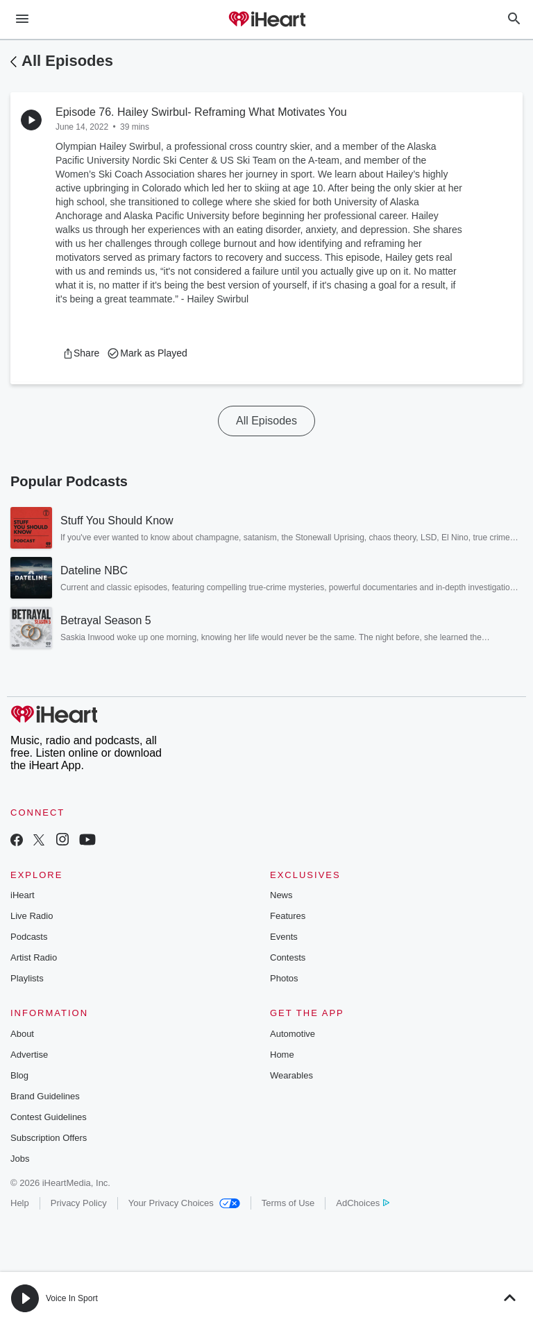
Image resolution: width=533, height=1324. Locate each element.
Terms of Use (288, 1203)
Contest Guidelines (48, 1117)
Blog (19, 1075)
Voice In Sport (72, 1298)
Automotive (292, 1034)
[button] (81, 353)
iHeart (22, 895)
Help (19, 1203)
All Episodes (67, 60)
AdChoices (362, 1203)
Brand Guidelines (45, 1096)
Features (287, 916)
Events (284, 936)
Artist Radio (33, 957)
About (22, 1034)
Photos (284, 978)
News (281, 895)
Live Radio (31, 916)
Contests (287, 957)
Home (282, 1054)
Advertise (29, 1054)
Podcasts (28, 936)
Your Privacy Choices (184, 1203)
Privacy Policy (79, 1203)
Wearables (291, 1075)
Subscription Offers (48, 1138)
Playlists (27, 978)
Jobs (19, 1158)
